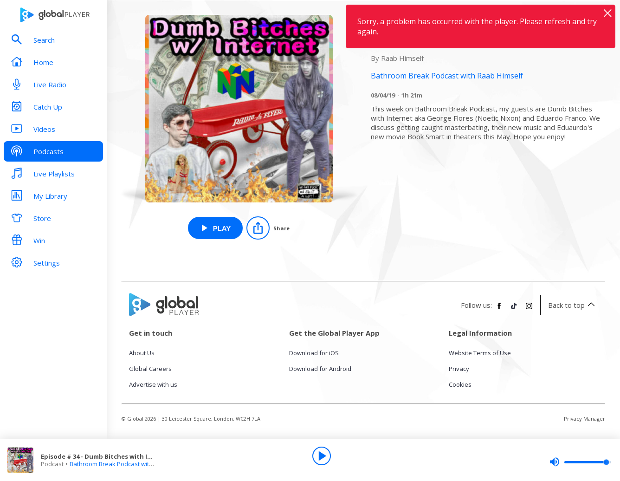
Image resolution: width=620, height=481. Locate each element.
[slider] (580, 462)
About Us (142, 353)
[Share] (268, 228)
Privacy (459, 368)
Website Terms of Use (480, 353)
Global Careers (150, 368)
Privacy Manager (584, 419)
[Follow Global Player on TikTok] (514, 309)
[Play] (321, 456)
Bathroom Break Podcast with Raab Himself (131, 464)
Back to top (573, 305)
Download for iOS (314, 353)
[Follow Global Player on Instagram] (529, 309)
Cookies (460, 384)
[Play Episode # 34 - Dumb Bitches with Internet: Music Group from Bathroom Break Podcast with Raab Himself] (215, 228)
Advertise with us (153, 384)
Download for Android (320, 368)
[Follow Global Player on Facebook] (499, 309)
